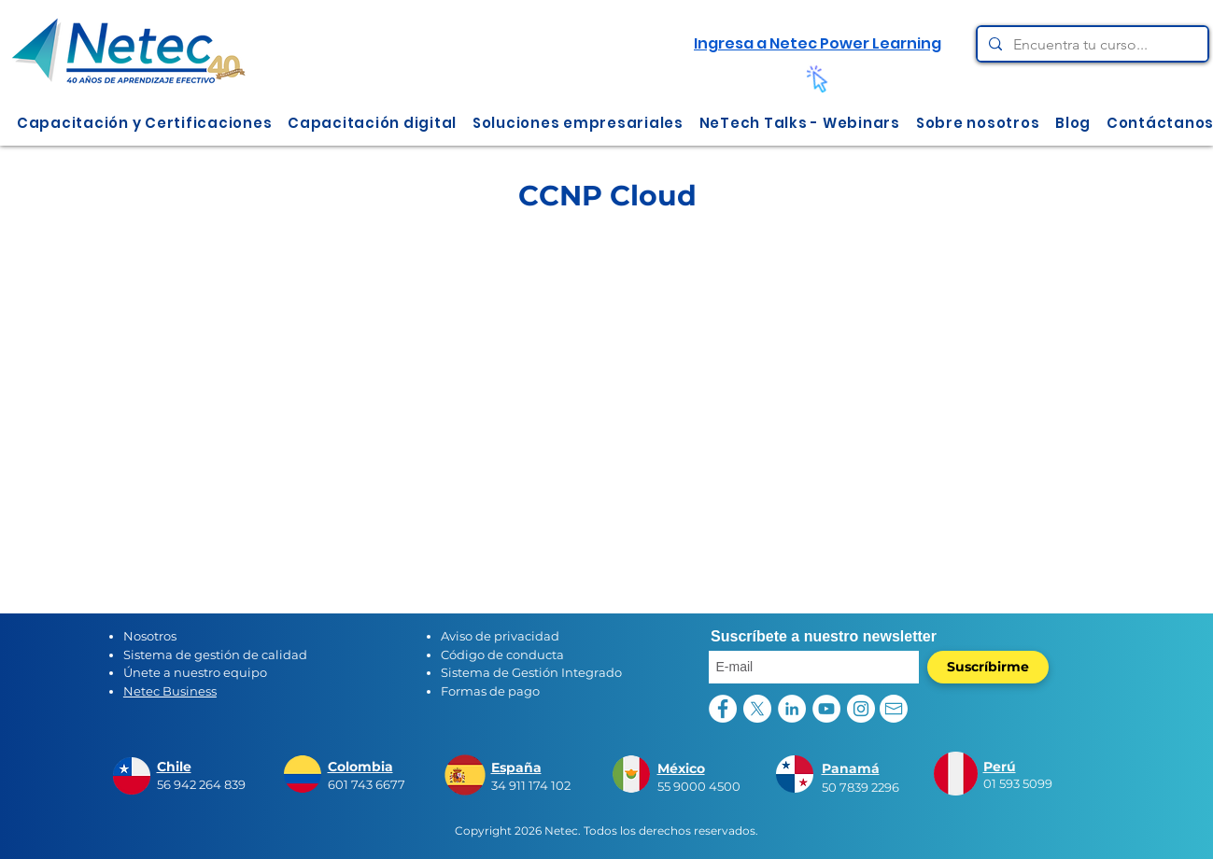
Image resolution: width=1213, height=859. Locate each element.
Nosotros (149, 635)
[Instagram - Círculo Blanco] (861, 709)
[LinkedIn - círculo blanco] (792, 709)
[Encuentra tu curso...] (1090, 45)
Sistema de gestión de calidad (215, 654)
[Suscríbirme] (988, 667)
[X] (757, 709)
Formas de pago (490, 690)
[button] (144, 122)
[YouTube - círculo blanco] (826, 709)
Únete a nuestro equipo (195, 672)
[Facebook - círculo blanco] (723, 709)
